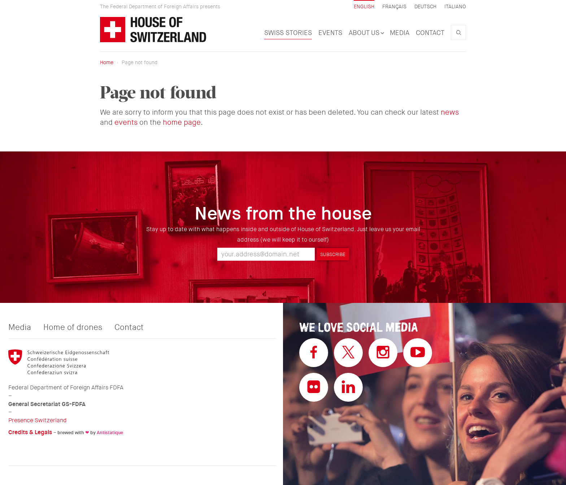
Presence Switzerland (37, 420)
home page (182, 122)
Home (106, 62)
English (364, 6)
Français (394, 6)
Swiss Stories (288, 32)
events (126, 122)
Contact (430, 32)
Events (330, 32)
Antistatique (110, 432)
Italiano (455, 6)
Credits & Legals (30, 432)
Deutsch (425, 6)
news (450, 112)
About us (366, 32)
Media (399, 32)
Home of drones (72, 327)
